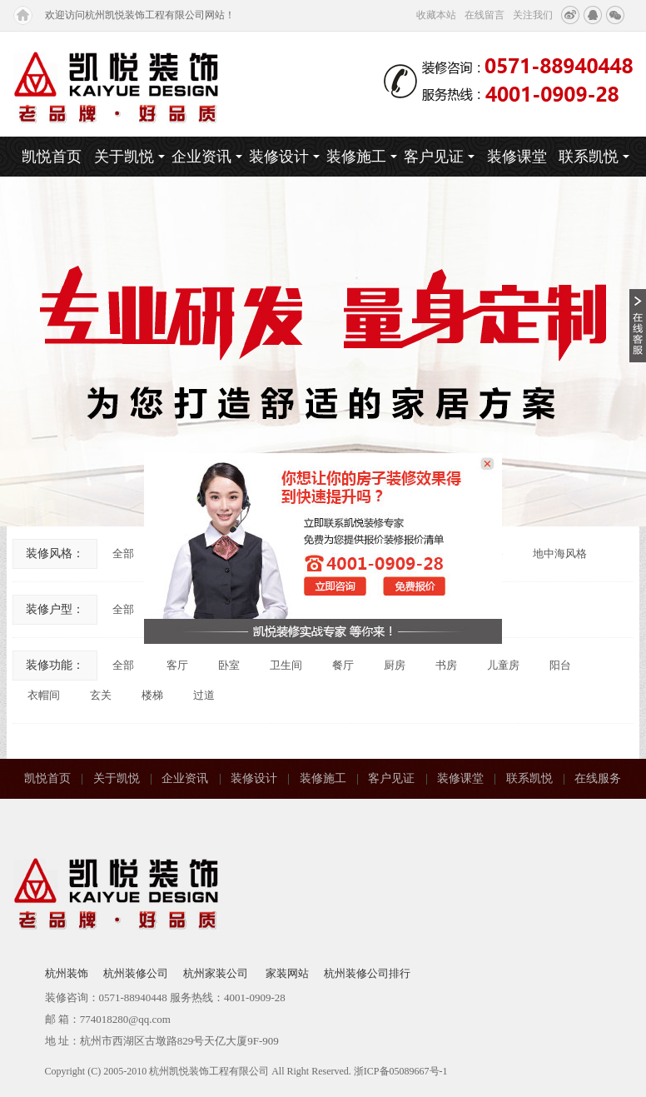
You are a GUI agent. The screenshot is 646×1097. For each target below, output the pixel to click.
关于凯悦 (129, 156)
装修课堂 (517, 156)
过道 (204, 695)
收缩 (637, 325)
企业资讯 (206, 156)
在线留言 (484, 15)
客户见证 (439, 156)
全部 (123, 553)
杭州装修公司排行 (367, 973)
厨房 (394, 665)
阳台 (560, 665)
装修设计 (284, 156)
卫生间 (286, 665)
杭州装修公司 (135, 973)
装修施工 (361, 156)
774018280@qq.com (125, 1019)
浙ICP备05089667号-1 (401, 1071)
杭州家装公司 (217, 973)
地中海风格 (560, 553)
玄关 (101, 695)
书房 (446, 665)
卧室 (229, 665)
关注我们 (533, 15)
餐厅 (343, 665)
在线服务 (597, 778)
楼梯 (152, 695)
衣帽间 (43, 695)
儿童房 (503, 665)
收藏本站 (436, 15)
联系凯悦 (594, 156)
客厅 (177, 665)
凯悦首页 (52, 156)
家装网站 (287, 973)
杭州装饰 (66, 973)
